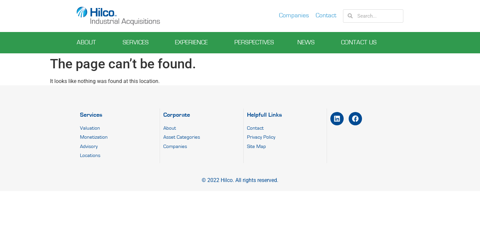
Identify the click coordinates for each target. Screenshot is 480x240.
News (307, 42)
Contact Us (360, 42)
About (88, 42)
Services (137, 42)
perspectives (254, 42)
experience (193, 42)
